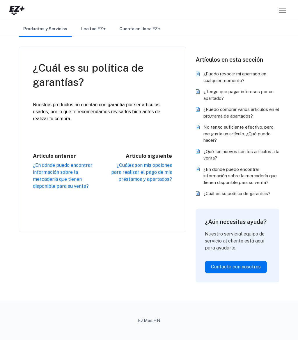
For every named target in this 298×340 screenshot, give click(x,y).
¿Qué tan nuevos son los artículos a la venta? (241, 155)
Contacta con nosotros (236, 267)
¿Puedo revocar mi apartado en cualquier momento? (234, 77)
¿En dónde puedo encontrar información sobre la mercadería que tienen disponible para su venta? (240, 176)
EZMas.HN (149, 320)
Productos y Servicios (45, 28)
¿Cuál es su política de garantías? (236, 193)
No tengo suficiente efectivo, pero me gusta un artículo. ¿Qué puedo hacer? (238, 134)
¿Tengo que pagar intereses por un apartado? (238, 95)
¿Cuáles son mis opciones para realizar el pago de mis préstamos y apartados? (141, 172)
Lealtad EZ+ (93, 28)
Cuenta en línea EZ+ (139, 28)
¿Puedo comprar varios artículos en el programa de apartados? (241, 112)
